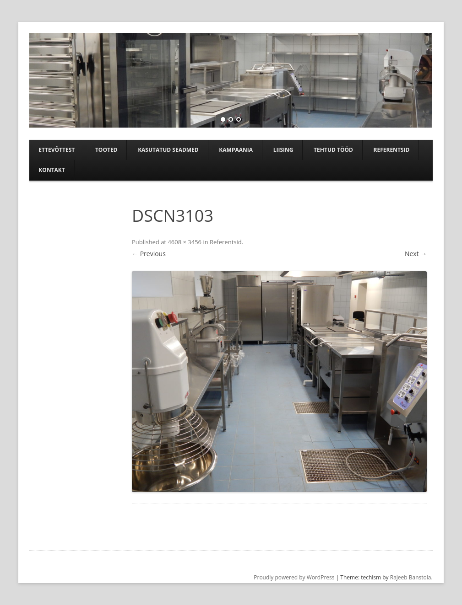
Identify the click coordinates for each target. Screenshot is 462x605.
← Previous (149, 253)
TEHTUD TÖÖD (333, 150)
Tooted (106, 150)
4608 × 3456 (184, 242)
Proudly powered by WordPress (294, 577)
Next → (416, 253)
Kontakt (51, 170)
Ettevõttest (56, 150)
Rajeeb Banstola (410, 577)
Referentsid (392, 150)
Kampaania (236, 150)
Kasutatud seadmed (168, 150)
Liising (283, 150)
